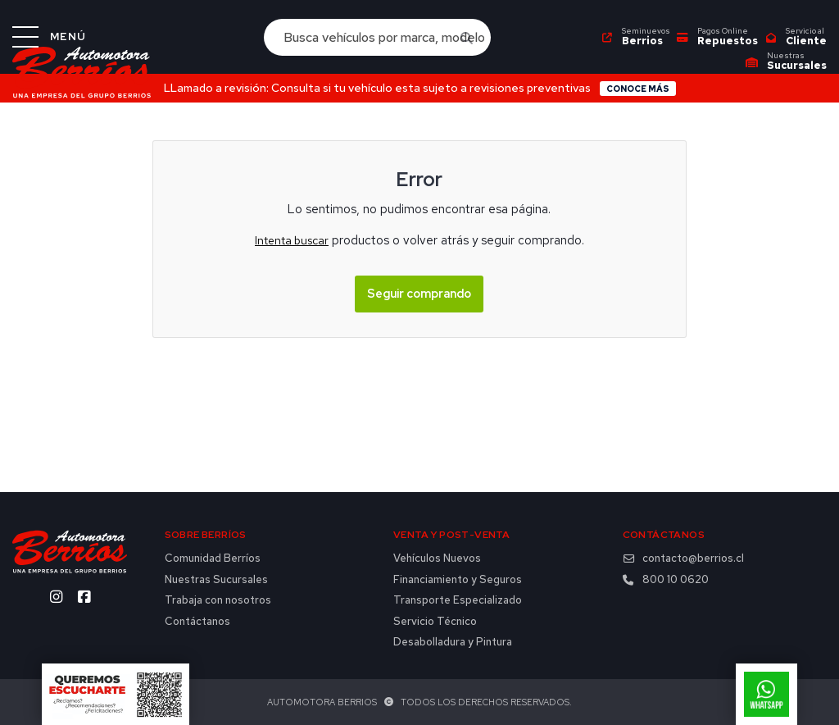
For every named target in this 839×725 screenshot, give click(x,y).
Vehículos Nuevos (437, 558)
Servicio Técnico (435, 621)
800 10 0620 (666, 579)
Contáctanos (197, 621)
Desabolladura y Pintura (452, 642)
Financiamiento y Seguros (457, 579)
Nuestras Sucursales (216, 579)
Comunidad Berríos (213, 558)
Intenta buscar (292, 240)
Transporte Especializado (457, 600)
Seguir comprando (419, 293)
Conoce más (637, 88)
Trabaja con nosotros (218, 600)
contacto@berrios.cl (683, 558)
